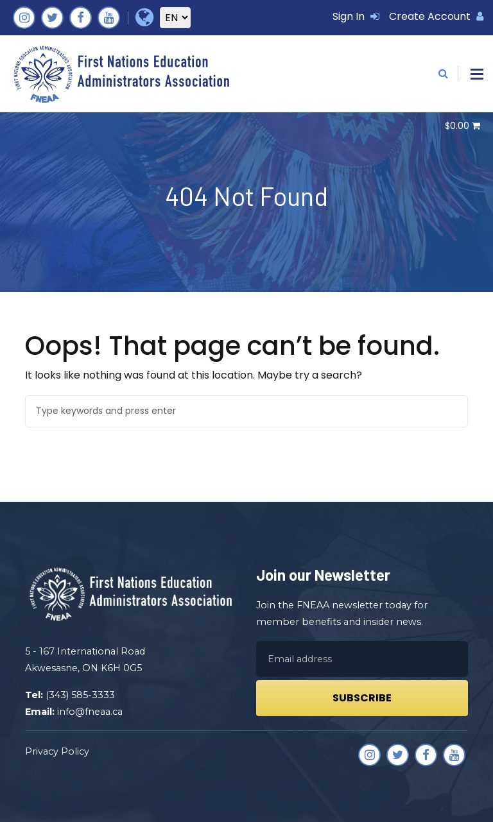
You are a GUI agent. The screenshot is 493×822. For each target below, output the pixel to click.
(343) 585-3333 (80, 695)
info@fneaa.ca (90, 711)
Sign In (356, 16)
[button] (477, 74)
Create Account (436, 16)
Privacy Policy (57, 751)
